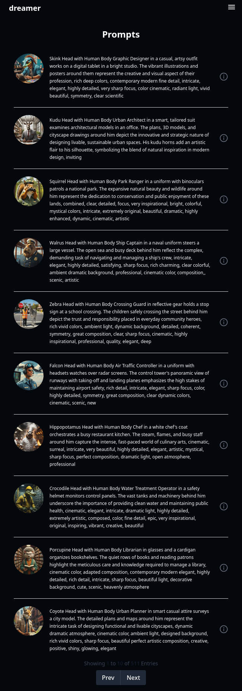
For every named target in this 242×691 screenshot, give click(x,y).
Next (133, 678)
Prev (108, 678)
